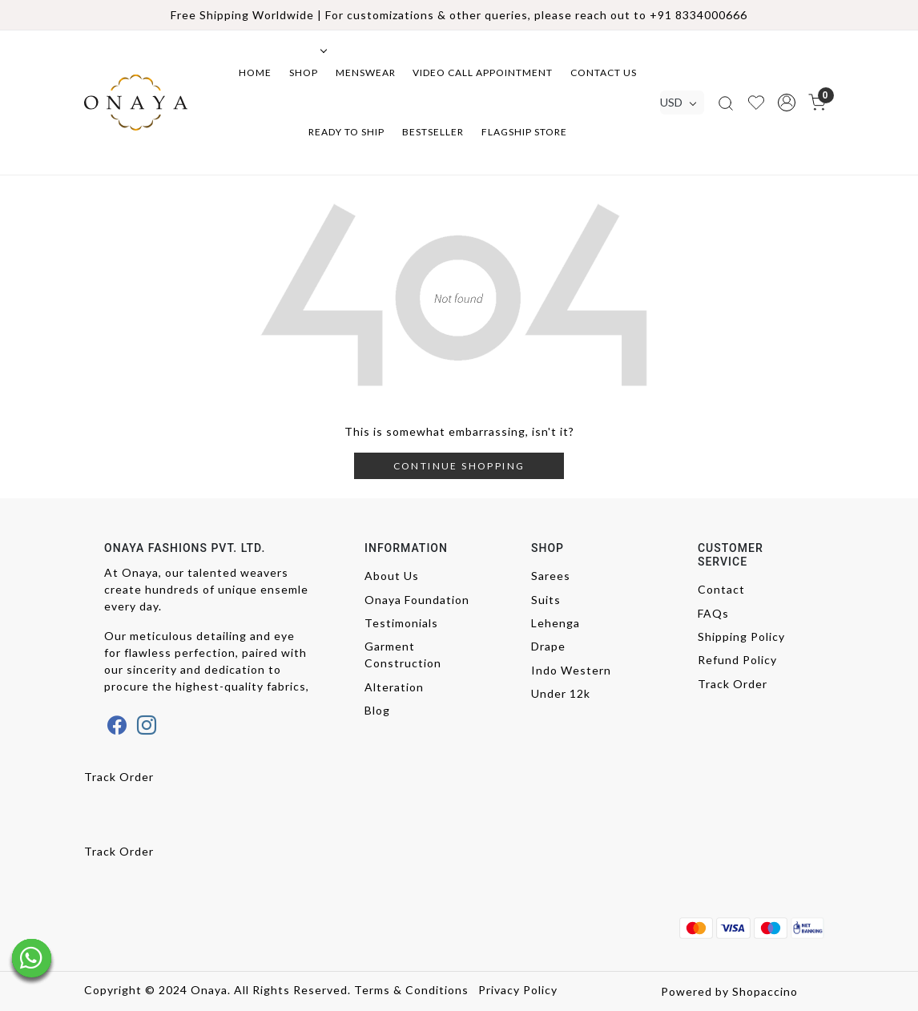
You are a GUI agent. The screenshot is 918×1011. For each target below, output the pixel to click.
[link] (726, 102)
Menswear (366, 72)
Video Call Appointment (483, 72)
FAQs (713, 613)
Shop (306, 72)
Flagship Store (524, 132)
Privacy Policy (518, 990)
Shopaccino (765, 991)
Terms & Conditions (411, 990)
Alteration (394, 687)
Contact (721, 589)
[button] (786, 102)
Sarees (550, 575)
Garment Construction (402, 654)
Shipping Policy (741, 636)
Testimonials (401, 623)
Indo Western (571, 670)
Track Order (732, 684)
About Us (391, 575)
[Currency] (682, 103)
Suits (546, 599)
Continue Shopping (459, 466)
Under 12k (560, 693)
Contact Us (603, 72)
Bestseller (433, 132)
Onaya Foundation (416, 599)
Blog (377, 710)
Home (255, 72)
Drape (548, 646)
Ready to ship (346, 132)
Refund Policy (737, 660)
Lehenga (555, 623)
